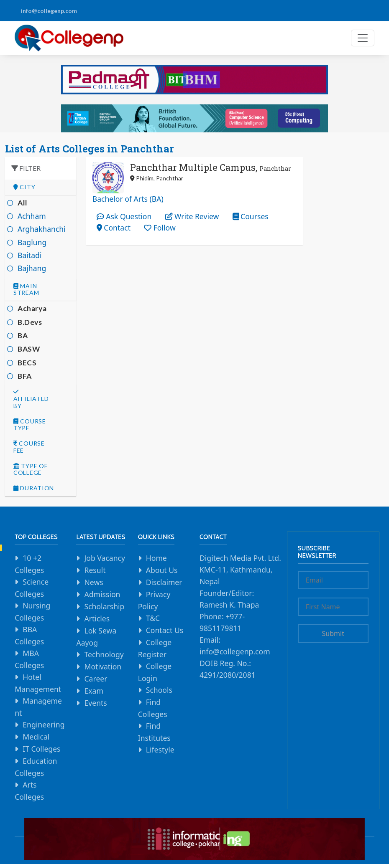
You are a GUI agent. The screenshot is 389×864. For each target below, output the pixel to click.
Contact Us (165, 630)
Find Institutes (154, 732)
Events (95, 703)
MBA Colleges (29, 659)
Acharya (32, 308)
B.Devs (30, 322)
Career (95, 679)
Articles (97, 618)
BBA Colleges (29, 635)
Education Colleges (36, 767)
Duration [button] (33, 488)
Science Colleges (32, 588)
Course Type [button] (29, 425)
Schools (159, 690)
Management (38, 707)
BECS (27, 362)
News (93, 582)
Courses (251, 216)
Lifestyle (160, 750)
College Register (155, 648)
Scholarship (104, 606)
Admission (102, 594)
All (23, 202)
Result (94, 570)
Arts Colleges (29, 791)
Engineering (43, 725)
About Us (162, 570)
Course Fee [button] (29, 447)
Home (156, 558)
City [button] (24, 187)
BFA (25, 376)
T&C (153, 618)
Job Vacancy (104, 558)
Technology (103, 654)
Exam (93, 691)
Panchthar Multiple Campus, (210, 167)
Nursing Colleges (32, 611)
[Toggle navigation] (362, 38)
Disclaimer (164, 582)
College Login (155, 672)
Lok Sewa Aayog (96, 637)
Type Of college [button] (30, 469)
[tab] (40, 187)
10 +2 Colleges (29, 564)
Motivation (102, 666)
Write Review (192, 216)
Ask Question (124, 216)
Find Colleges (152, 708)
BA (23, 335)
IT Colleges (41, 749)
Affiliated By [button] (31, 399)
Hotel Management (38, 683)
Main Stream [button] (26, 289)
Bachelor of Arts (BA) (128, 199)
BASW (29, 349)
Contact (114, 228)
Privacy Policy (154, 600)
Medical (36, 737)
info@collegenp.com (49, 10)
